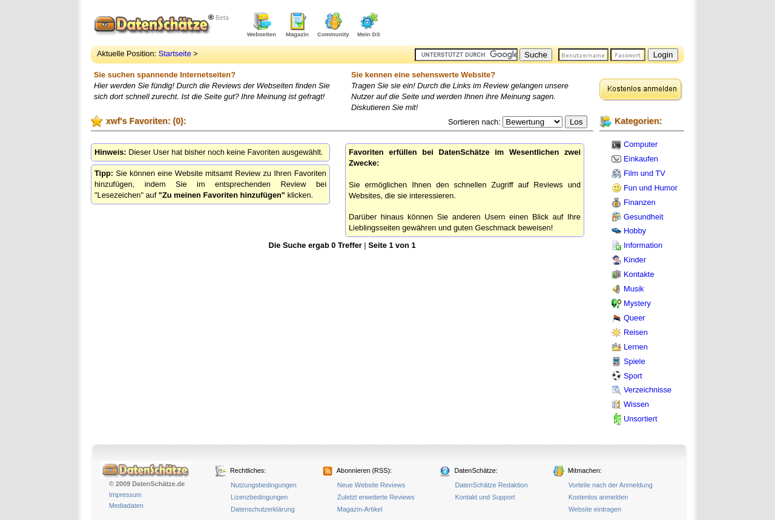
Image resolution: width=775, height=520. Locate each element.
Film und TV (644, 173)
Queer (634, 317)
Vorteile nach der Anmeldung (611, 485)
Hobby (635, 230)
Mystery (637, 303)
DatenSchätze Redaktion (491, 485)
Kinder (635, 259)
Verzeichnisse (647, 389)
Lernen (636, 346)
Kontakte (639, 274)
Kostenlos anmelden (598, 497)
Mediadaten (126, 505)
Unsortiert (640, 418)
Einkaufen (641, 158)
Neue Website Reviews (371, 485)
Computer (641, 144)
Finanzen (640, 202)
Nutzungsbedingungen (264, 485)
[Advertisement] (542, 24)
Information (643, 245)
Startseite (175, 53)
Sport (633, 375)
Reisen (636, 332)
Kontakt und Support (485, 497)
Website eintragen (595, 509)
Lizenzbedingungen (259, 497)
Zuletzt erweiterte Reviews (376, 497)
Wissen (636, 404)
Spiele (634, 361)
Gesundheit (643, 216)
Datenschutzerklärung (263, 509)
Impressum (125, 494)
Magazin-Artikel (360, 509)
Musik (634, 288)
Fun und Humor (651, 187)
